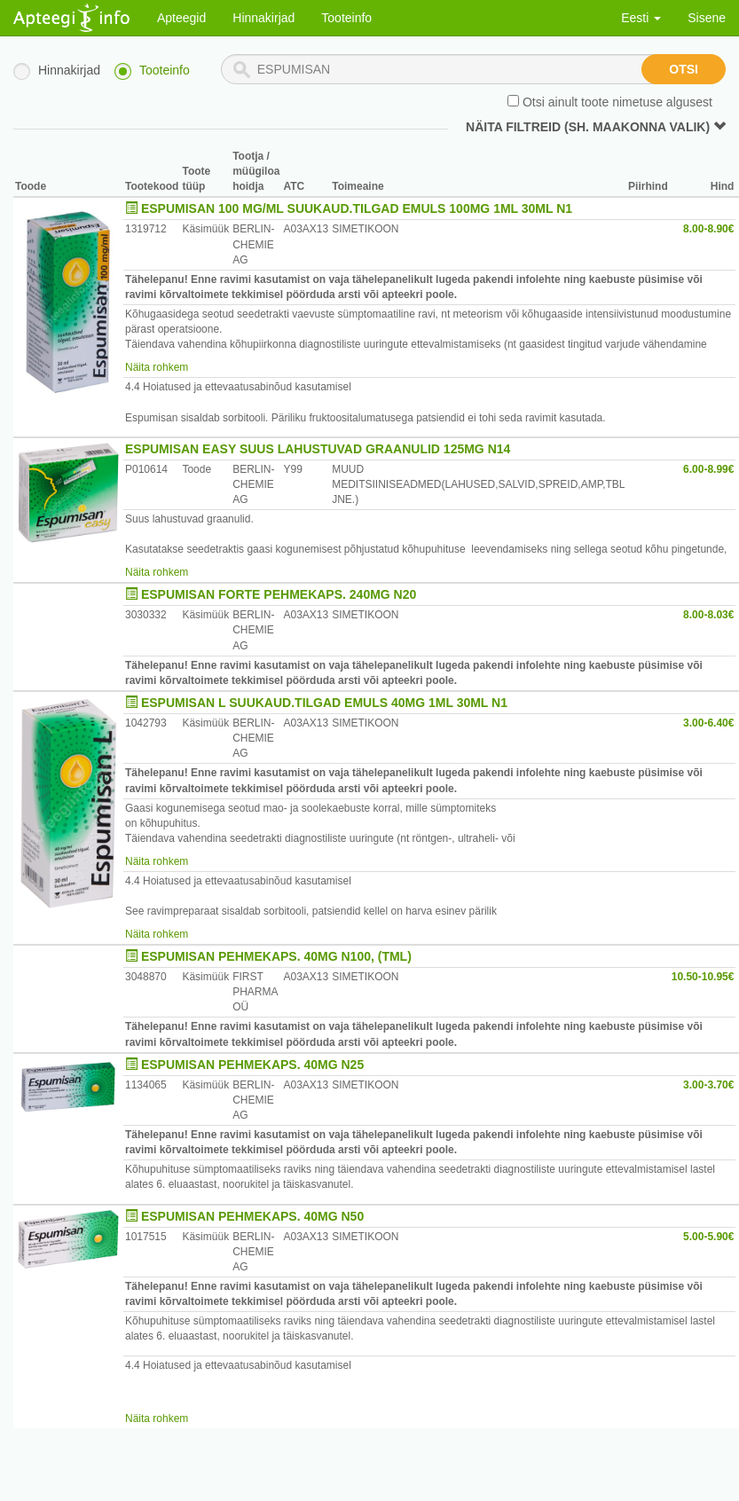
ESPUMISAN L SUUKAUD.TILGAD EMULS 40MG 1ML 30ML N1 (324, 702)
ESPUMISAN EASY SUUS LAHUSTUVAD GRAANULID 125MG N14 (317, 449)
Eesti (641, 18)
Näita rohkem (156, 367)
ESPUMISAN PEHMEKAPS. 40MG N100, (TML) (276, 956)
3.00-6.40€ (708, 723)
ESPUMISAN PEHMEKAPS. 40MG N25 (252, 1064)
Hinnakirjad (263, 18)
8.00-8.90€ (708, 229)
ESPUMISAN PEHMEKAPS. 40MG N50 (252, 1216)
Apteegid (181, 18)
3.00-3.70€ (708, 1085)
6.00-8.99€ (708, 469)
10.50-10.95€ (703, 977)
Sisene (707, 18)
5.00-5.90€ (708, 1236)
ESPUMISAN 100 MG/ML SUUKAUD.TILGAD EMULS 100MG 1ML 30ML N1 (356, 208)
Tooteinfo (346, 18)
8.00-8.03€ (708, 615)
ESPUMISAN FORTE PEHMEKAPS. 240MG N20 (278, 594)
